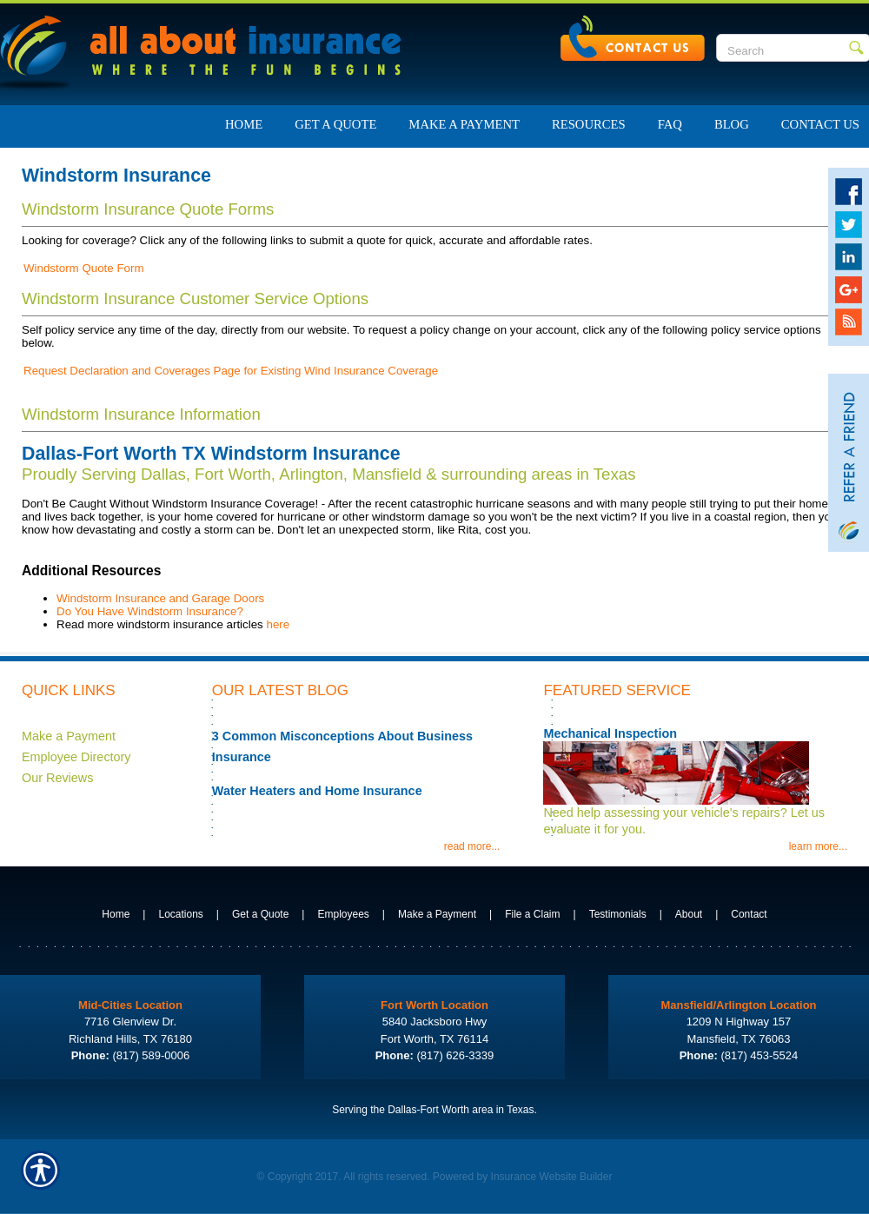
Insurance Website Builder (552, 1177)
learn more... (818, 846)
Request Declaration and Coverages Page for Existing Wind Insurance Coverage (230, 370)
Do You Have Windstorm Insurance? (149, 611)
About (688, 914)
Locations (180, 914)
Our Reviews (57, 778)
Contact (748, 914)
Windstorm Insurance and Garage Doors (160, 598)
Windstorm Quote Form (83, 268)
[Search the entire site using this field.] (782, 50)
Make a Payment (69, 736)
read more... (472, 846)
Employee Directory (76, 757)
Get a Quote (260, 914)
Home (115, 914)
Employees (342, 914)
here (277, 624)
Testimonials (618, 914)
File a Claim (532, 914)
